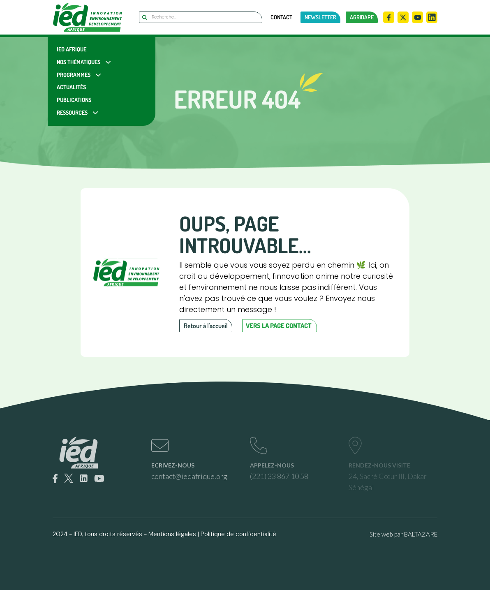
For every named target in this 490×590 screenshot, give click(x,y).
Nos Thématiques (78, 61)
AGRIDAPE (362, 17)
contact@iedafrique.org (189, 476)
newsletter (320, 17)
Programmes (73, 74)
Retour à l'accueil (206, 326)
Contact (281, 17)
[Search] (200, 17)
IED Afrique (71, 49)
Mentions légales (172, 534)
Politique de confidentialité (238, 534)
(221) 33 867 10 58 (279, 476)
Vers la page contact (279, 326)
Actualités (71, 86)
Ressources (72, 112)
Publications (74, 99)
